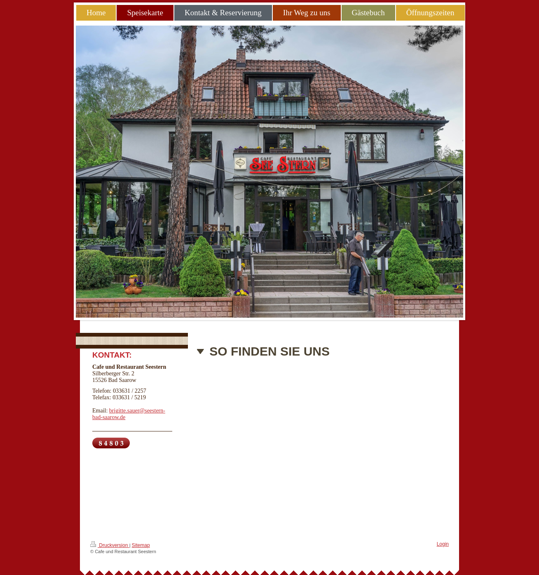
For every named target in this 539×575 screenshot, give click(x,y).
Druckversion (109, 544)
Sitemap (141, 545)
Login (443, 544)
